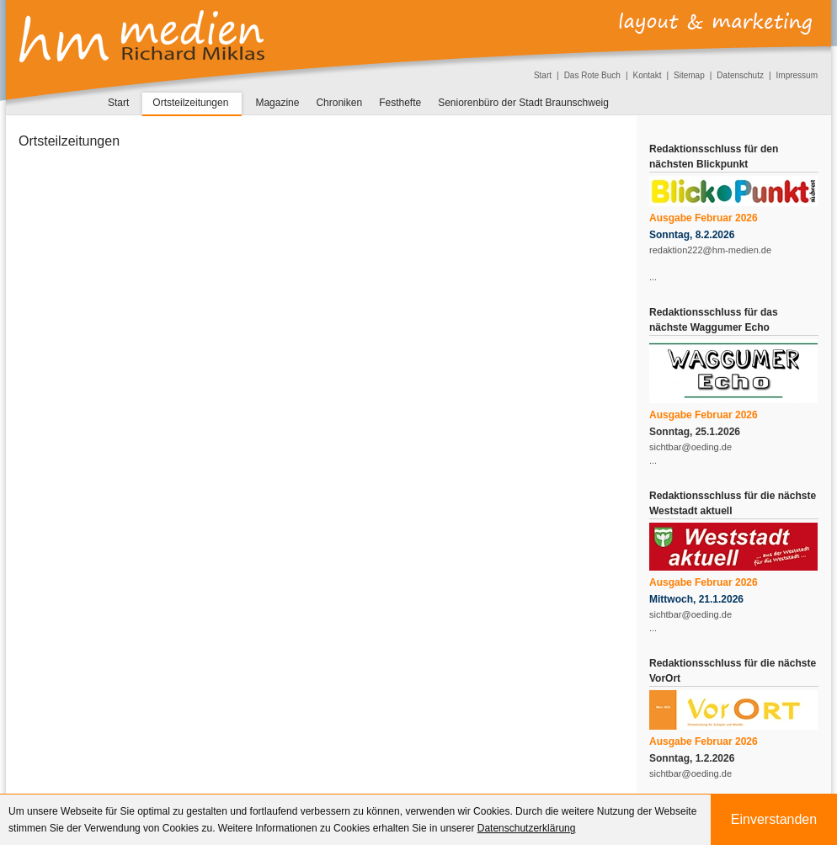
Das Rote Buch (592, 75)
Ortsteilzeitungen (190, 103)
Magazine (277, 103)
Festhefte (400, 103)
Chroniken (339, 103)
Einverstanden (774, 819)
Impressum (797, 75)
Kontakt (647, 75)
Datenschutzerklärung (526, 828)
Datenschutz (740, 75)
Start (543, 75)
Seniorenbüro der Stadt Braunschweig (523, 103)
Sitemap (689, 75)
